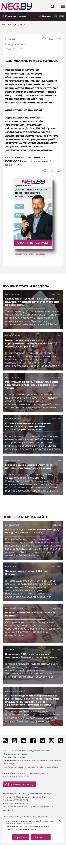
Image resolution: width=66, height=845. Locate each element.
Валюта (46, 16)
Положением (30, 826)
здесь (13, 763)
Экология (10, 650)
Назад (11, 38)
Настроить (41, 837)
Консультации (15, 44)
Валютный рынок (14, 608)
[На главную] (16, 6)
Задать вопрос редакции (16, 776)
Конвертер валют (15, 16)
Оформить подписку (19, 784)
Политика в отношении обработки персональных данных (33, 767)
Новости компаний (15, 691)
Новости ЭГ (11, 567)
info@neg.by (22, 773)
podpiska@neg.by (39, 773)
